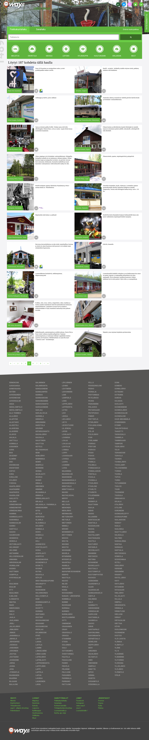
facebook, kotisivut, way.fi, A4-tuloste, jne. (41, 23)
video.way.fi (80, 706)
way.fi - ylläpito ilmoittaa (19, 708)
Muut (34, 718)
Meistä (12, 701)
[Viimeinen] (48, 363)
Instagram (80, 703)
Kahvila (35, 706)
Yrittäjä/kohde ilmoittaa (63, 708)
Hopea (100, 703)
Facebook (80, 701)
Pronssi (101, 701)
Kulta (100, 706)
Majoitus (35, 701)
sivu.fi (78, 708)
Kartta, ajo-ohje (60, 713)
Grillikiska (35, 715)
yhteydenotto (146, 22)
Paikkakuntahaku (60, 701)
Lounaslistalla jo (60, 711)
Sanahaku (58, 703)
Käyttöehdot (15, 703)
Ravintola (35, 703)
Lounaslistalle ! (82, 711)
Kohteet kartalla (60, 706)
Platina (100, 708)
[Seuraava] (44, 363)
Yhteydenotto (15, 706)
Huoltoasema (37, 713)
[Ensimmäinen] (11, 363)
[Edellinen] (14, 363)
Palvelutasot (15, 711)
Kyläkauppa (36, 711)
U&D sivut (41, 8)
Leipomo (35, 708)
